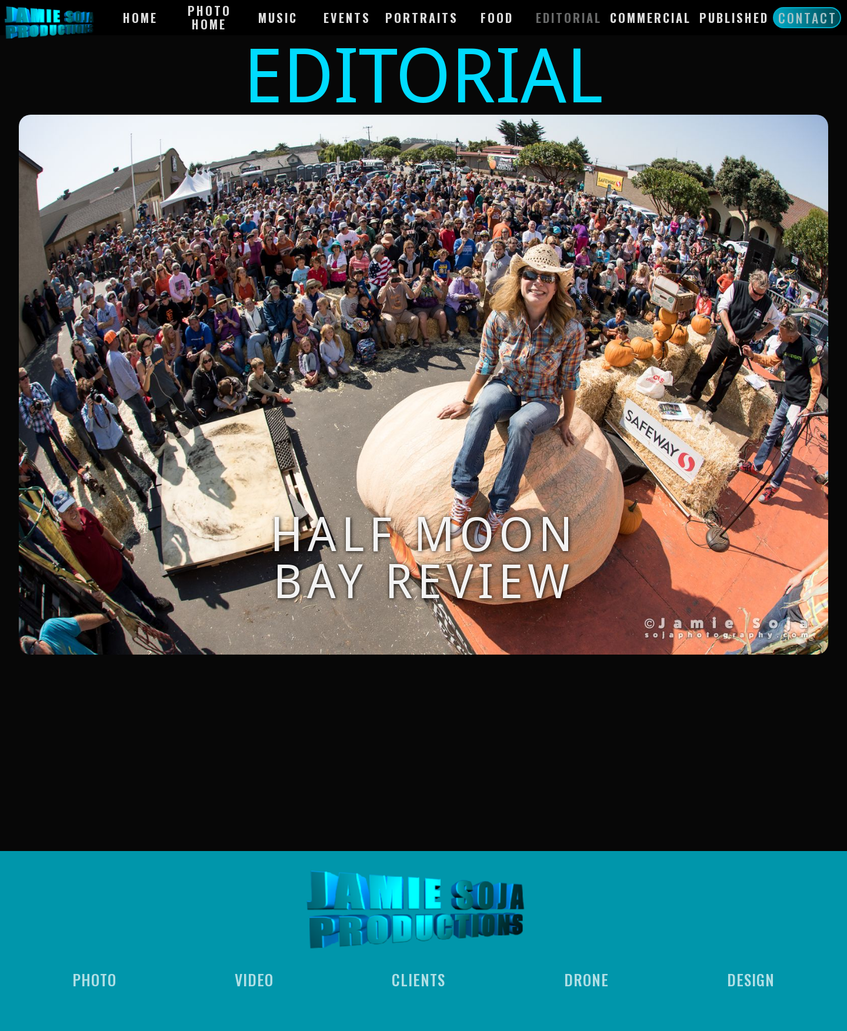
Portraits (421, 17)
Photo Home (209, 17)
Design (751, 981)
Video (254, 981)
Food (497, 17)
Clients (418, 981)
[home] (55, 20)
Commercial (650, 17)
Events (347, 17)
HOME (140, 17)
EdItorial (569, 17)
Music (278, 17)
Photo (94, 981)
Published (734, 17)
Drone (586, 981)
